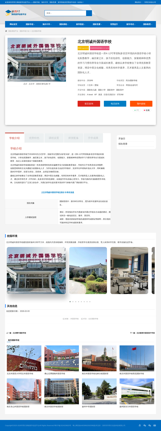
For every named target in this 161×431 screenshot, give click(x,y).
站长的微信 (149, 425)
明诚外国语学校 (20, 154)
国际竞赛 (96, 24)
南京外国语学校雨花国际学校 (132, 374)
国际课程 (63, 24)
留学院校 (80, 24)
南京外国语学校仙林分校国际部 (95, 374)
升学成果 (93, 137)
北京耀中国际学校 (19, 333)
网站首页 (13, 24)
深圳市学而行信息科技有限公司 (113, 425)
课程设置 (54, 137)
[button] (70, 302)
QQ (140, 425)
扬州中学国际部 (88, 407)
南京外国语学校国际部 (53, 407)
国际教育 (147, 24)
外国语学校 (74, 319)
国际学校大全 (25, 31)
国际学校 (29, 24)
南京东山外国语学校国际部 (18, 407)
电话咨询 (115, 104)
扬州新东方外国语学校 (129, 407)
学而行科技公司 (150, 2)
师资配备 (73, 137)
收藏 (148, 110)
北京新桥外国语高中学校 (146, 333)
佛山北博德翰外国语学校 (54, 374)
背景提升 (114, 24)
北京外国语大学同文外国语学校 (20, 374)
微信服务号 (144, 425)
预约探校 (141, 104)
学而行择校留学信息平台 (30, 425)
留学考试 (130, 24)
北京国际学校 (36, 31)
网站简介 (138, 2)
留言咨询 (89, 104)
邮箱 (154, 425)
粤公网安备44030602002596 (83, 425)
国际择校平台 (13, 31)
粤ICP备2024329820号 (62, 425)
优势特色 (34, 137)
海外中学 (46, 24)
